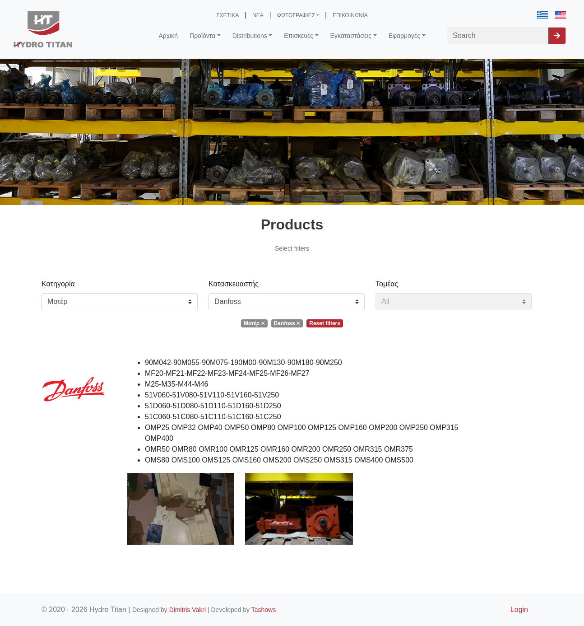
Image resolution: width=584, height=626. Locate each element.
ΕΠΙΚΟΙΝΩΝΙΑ (350, 15)
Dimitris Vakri (187, 609)
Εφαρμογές (404, 35)
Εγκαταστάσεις (351, 35)
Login (519, 609)
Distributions (249, 35)
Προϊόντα (202, 35)
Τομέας (386, 284)
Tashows (263, 609)
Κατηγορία (58, 284)
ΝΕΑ (258, 15)
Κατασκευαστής (234, 284)
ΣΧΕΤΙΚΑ (227, 15)
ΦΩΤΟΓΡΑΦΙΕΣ (296, 15)
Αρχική (168, 35)
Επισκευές (298, 35)
